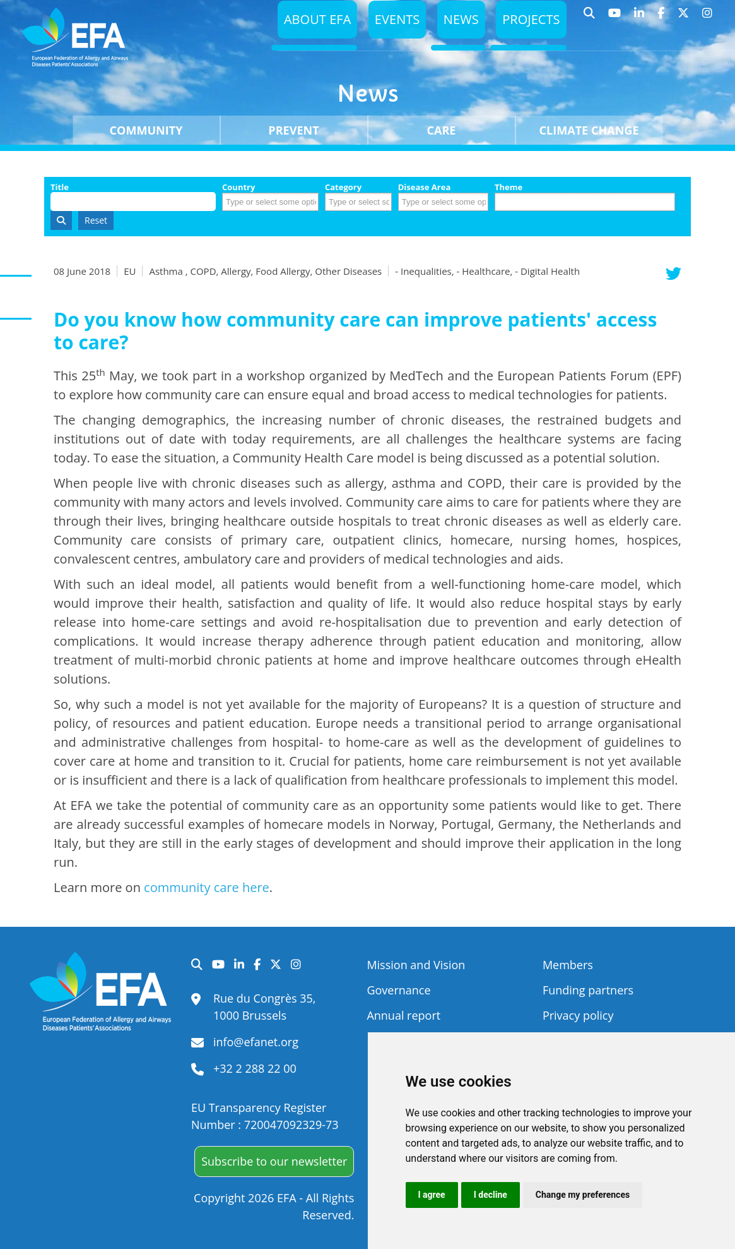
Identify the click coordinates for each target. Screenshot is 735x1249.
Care (441, 130)
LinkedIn (639, 19)
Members (568, 964)
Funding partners (588, 990)
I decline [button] (490, 1195)
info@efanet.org (255, 1041)
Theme (508, 187)
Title (59, 187)
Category (343, 187)
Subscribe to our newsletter (274, 1161)
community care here (206, 887)
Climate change (589, 130)
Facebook (661, 19)
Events (391, 22)
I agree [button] (431, 1195)
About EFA (308, 22)
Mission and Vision (416, 964)
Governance (398, 990)
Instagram (707, 19)
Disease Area (424, 187)
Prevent (293, 130)
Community (146, 130)
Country (238, 187)
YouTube (615, 19)
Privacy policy (578, 1015)
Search (589, 19)
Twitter (683, 19)
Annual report (403, 1015)
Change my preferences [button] (583, 1195)
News (456, 22)
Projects (529, 22)
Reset (96, 220)
